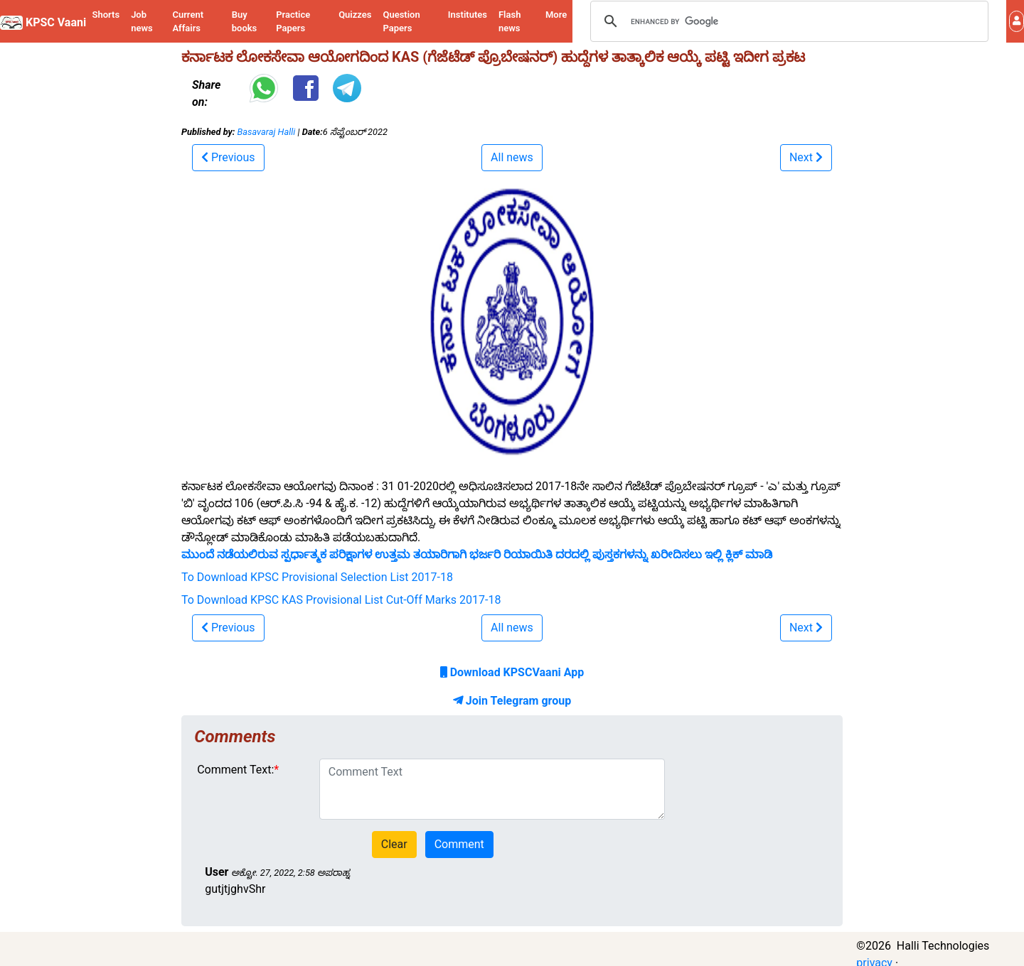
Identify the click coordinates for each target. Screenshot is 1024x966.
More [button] (556, 14)
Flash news (509, 21)
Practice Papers (293, 21)
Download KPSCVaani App (512, 672)
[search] (787, 21)
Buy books (244, 21)
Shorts (106, 14)
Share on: (206, 93)
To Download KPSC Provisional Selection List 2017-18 (317, 577)
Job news (142, 21)
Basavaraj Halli (267, 131)
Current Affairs (187, 21)
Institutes (467, 14)
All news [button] (512, 157)
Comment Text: (235, 769)
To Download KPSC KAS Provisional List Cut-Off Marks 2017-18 (341, 600)
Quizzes (354, 14)
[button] (1016, 21)
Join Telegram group (512, 700)
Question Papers (401, 21)
